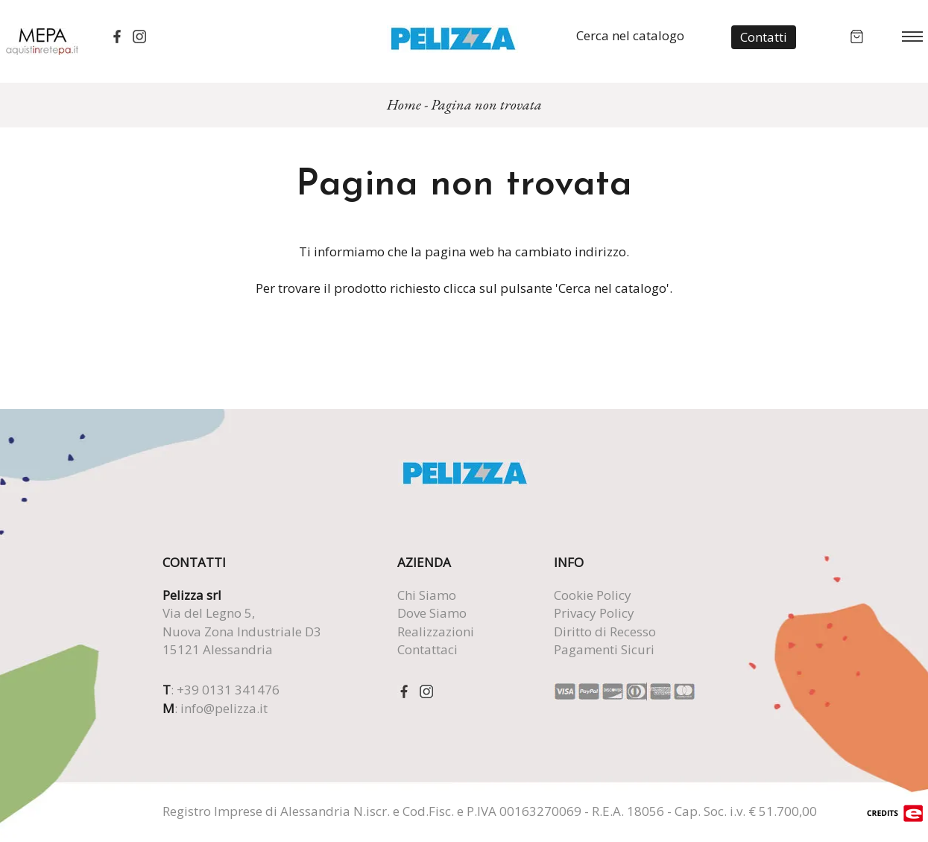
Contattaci (427, 649)
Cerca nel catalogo (630, 35)
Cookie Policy (592, 595)
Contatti (763, 36)
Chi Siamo (426, 595)
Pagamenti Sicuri (604, 649)
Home (404, 104)
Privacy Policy (594, 612)
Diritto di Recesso (605, 631)
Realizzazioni (435, 631)
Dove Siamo (432, 612)
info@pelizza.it (224, 708)
